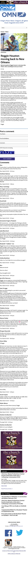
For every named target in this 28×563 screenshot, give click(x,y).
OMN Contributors (11, 553)
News (6, 32)
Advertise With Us (19, 551)
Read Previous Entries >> (7, 488)
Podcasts (4, 471)
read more (4, 486)
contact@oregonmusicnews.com (16, 526)
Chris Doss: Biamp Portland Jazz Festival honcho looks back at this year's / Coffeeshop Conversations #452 (12, 475)
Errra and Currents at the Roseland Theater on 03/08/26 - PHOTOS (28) (13, 514)
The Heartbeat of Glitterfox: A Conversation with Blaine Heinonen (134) (14, 497)
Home (2, 32)
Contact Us (4, 550)
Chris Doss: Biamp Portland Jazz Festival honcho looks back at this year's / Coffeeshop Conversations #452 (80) (12, 502)
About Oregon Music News (13, 550)
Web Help (18, 553)
